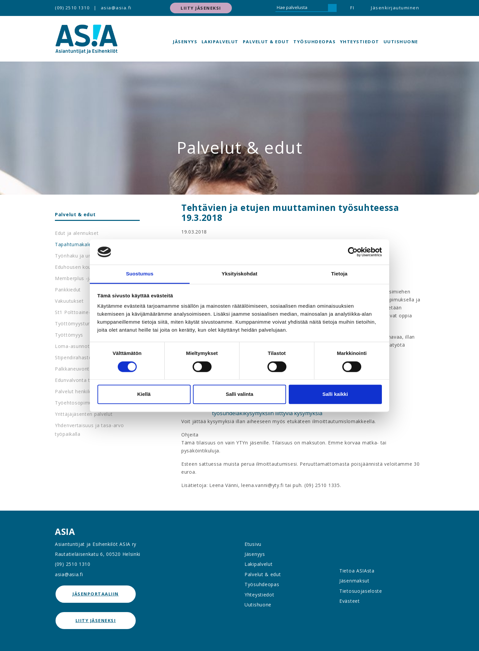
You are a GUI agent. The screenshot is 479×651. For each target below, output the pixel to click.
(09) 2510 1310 (72, 8)
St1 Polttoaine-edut (78, 312)
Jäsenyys (185, 42)
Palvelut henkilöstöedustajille (89, 391)
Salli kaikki (335, 394)
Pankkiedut (68, 289)
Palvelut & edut (266, 42)
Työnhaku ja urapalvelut (83, 255)
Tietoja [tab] (339, 274)
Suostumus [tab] (140, 274)
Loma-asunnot (72, 346)
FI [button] (352, 8)
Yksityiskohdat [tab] (239, 274)
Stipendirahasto (73, 357)
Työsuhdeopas (314, 42)
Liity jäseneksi (201, 8)
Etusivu (252, 544)
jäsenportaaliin (96, 594)
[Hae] (332, 8)
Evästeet (349, 601)
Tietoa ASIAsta (357, 571)
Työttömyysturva (75, 323)
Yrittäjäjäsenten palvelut (84, 414)
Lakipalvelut (220, 42)
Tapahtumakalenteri (78, 244)
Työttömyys (69, 335)
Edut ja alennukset (77, 233)
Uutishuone (401, 42)
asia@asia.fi (116, 8)
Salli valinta (239, 394)
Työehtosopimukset (78, 403)
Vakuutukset (69, 301)
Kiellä (143, 394)
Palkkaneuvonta (73, 369)
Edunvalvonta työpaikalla (84, 380)
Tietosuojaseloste (360, 591)
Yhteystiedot (359, 42)
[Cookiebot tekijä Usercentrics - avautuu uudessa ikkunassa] (353, 252)
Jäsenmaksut (354, 580)
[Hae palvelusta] (301, 8)
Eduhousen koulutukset (82, 267)
